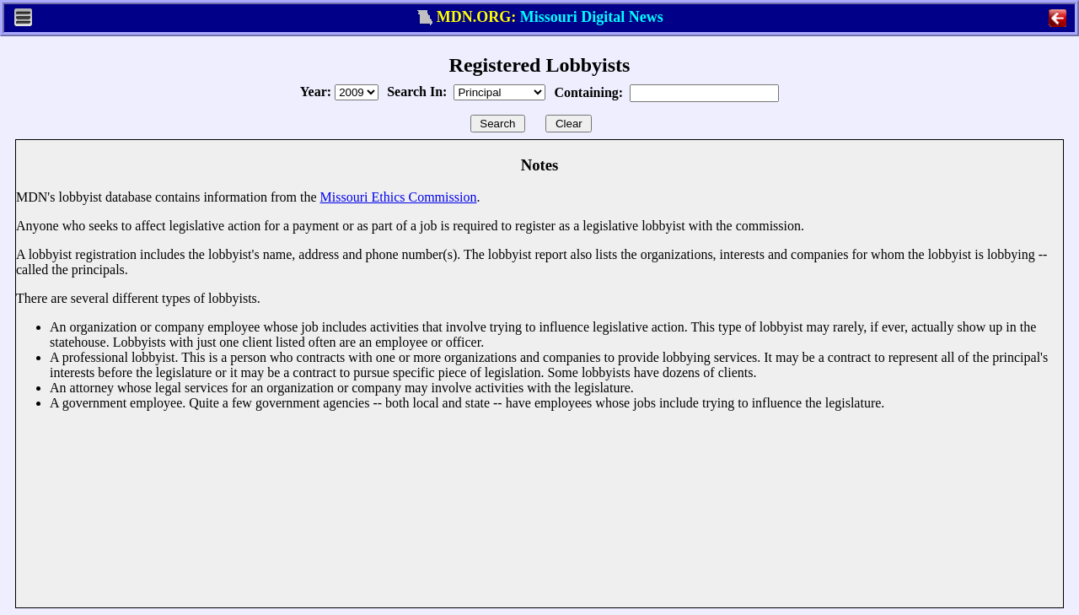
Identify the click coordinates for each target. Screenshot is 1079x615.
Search (498, 123)
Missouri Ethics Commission (398, 197)
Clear (568, 123)
